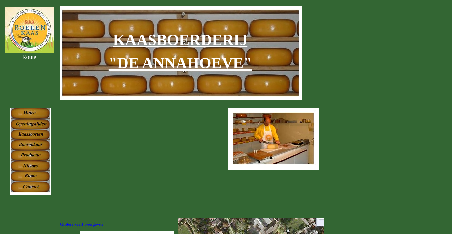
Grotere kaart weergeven (81, 224)
